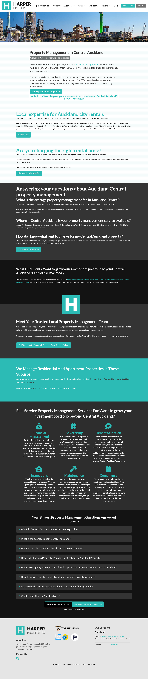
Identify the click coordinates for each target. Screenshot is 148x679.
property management (87, 64)
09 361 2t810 (36, 388)
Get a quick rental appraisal (29, 173)
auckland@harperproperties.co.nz (112, 636)
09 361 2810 (114, 644)
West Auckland (123, 379)
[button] (74, 529)
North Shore (28, 382)
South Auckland (96, 379)
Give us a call (23, 134)
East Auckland (110, 379)
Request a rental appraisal (28, 249)
